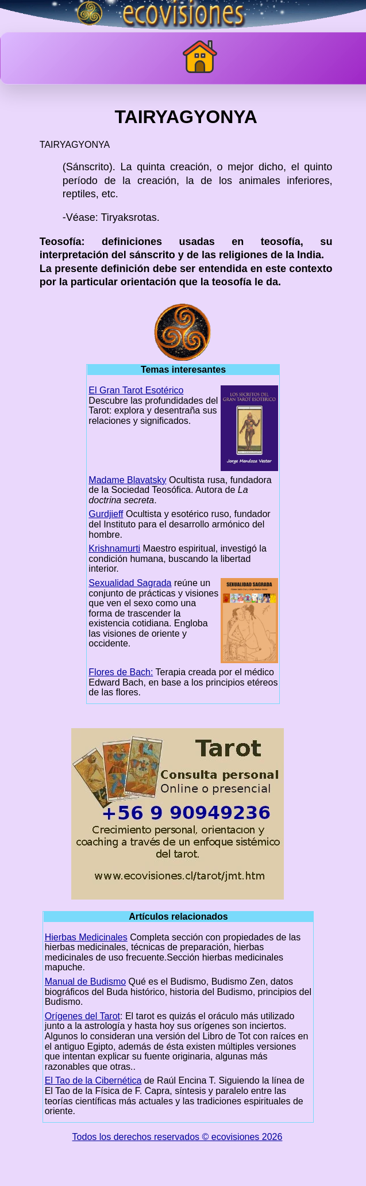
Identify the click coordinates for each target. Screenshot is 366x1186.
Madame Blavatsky (127, 480)
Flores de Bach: (120, 672)
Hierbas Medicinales (86, 937)
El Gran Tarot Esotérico (135, 390)
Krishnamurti (114, 548)
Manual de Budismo (85, 981)
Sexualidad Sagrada (129, 583)
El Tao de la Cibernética (93, 1080)
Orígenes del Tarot (82, 1016)
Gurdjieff (105, 514)
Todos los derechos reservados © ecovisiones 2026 (177, 1137)
